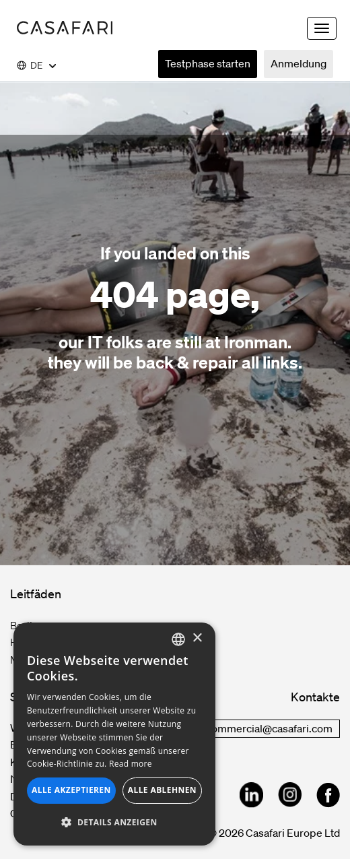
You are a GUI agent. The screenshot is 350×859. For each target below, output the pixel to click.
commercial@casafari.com (269, 728)
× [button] (197, 638)
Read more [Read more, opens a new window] (130, 763)
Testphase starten (207, 63)
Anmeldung (298, 63)
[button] (114, 823)
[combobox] (178, 639)
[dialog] (114, 734)
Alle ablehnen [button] (162, 790)
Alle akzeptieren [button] (71, 790)
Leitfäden (35, 593)
